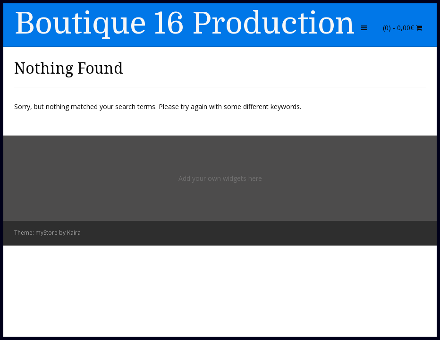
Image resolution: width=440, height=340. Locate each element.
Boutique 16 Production (184, 23)
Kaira (74, 233)
